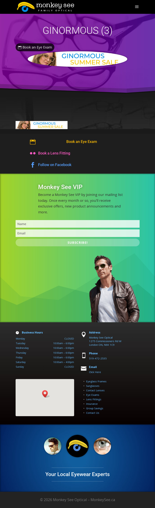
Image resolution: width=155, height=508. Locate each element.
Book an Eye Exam (37, 47)
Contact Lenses (95, 390)
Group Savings (94, 408)
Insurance (92, 403)
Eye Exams (92, 394)
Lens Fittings (93, 399)
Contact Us (92, 412)
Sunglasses (92, 386)
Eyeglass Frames (96, 381)
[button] (46, 394)
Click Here (95, 372)
